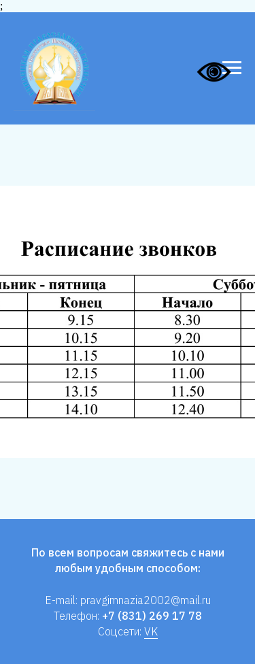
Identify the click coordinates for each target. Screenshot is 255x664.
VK (151, 631)
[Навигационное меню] (231, 68)
